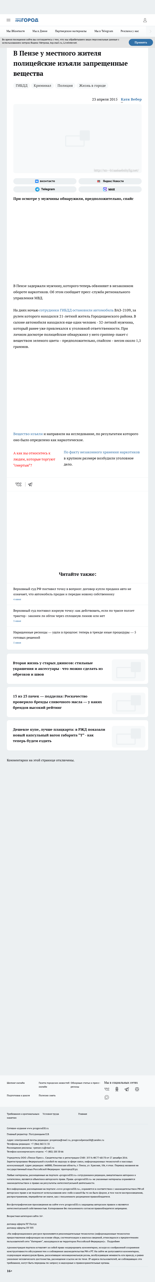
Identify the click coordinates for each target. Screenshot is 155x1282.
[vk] (18, 484)
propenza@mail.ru (60, 1139)
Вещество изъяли (28, 433)
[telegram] (31, 484)
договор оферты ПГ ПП (20, 1227)
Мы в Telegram (103, 31)
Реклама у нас (130, 31)
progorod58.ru (68, 1175)
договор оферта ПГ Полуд (22, 1223)
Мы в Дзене (39, 31)
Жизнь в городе (92, 85)
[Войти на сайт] (145, 20)
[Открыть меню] (8, 20)
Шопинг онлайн (16, 1082)
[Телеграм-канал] (44, 189)
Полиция (65, 85)
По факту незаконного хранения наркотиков (102, 452)
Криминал (42, 85)
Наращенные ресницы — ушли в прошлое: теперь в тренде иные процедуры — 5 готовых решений (77, 637)
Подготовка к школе (18, 1095)
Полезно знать (47, 1095)
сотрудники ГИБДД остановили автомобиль (76, 310)
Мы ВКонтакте (15, 31)
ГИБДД (21, 85)
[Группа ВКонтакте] (44, 181)
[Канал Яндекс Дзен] (137, 1089)
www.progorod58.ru (38, 1128)
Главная (82, 1113)
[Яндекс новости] (110, 181)
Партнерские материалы (71, 31)
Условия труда (51, 1113)
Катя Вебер (131, 99)
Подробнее (113, 1241)
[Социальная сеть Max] (110, 189)
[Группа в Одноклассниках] (117, 1089)
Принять (141, 42)
